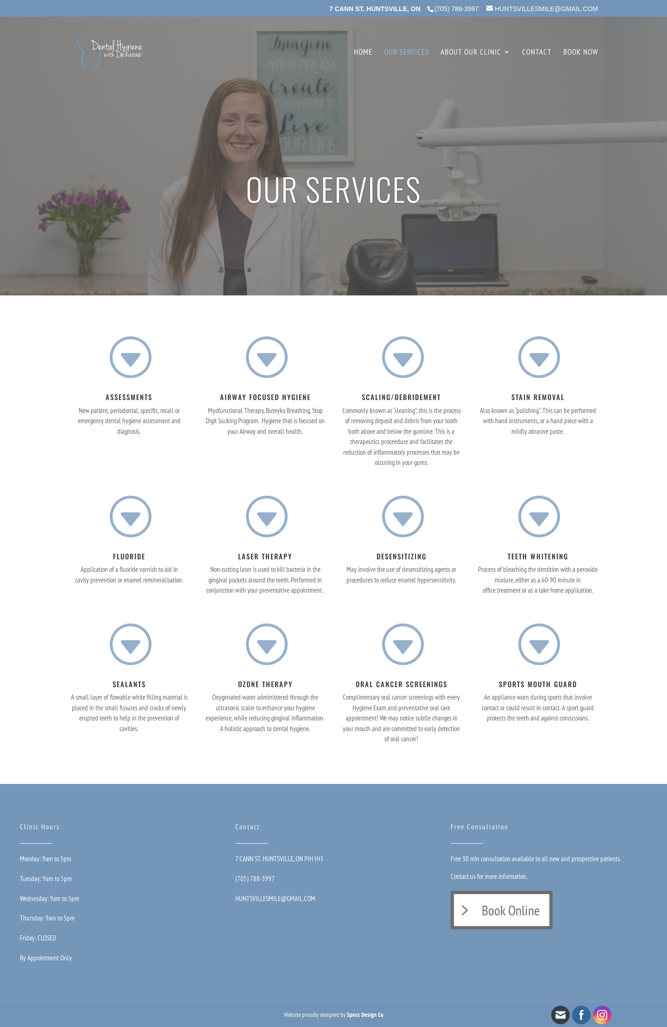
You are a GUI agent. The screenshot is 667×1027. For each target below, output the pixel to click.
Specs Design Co (365, 1015)
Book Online (511, 910)
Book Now (580, 53)
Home (363, 53)
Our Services (406, 53)
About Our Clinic (470, 53)
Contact (537, 53)
